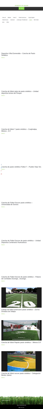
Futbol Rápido (31, 17)
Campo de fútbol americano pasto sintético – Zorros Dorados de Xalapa (20, 310)
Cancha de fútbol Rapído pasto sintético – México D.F (21, 342)
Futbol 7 (15, 17)
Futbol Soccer (5, 19)
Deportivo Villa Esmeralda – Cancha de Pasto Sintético (18, 54)
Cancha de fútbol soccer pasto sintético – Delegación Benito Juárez (21, 374)
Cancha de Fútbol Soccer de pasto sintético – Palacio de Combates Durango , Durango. (21, 278)
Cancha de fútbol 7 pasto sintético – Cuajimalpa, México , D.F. (19, 130)
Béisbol (9, 17)
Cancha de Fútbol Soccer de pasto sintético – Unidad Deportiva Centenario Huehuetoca (21, 241)
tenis (3, 22)
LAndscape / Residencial (22, 19)
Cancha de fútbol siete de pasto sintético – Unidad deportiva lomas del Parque (19, 92)
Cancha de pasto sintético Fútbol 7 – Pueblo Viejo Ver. (21, 167)
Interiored (12, 19)
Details (2, 57)
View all (4, 17)
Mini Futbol (36, 19)
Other (8, 22)
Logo (30, 19)
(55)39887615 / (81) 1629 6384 (21, 5)
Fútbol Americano (22, 17)
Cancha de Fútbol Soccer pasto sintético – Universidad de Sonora (17, 203)
